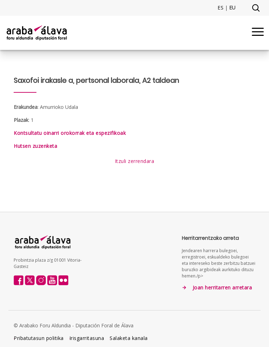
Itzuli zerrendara (134, 161)
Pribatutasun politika (39, 338)
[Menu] (258, 32)
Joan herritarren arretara (222, 287)
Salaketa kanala (129, 338)
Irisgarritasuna (86, 338)
